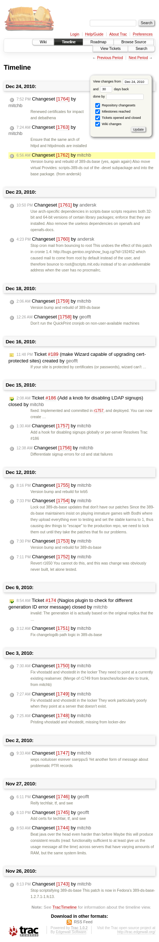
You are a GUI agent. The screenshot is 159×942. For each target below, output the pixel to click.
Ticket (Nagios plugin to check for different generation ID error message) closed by (70, 604)
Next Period (138, 58)
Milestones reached (112, 111)
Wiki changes (108, 124)
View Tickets (110, 49)
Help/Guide (94, 34)
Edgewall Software (71, 932)
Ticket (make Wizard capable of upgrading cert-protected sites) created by (77, 357)
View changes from (120, 81)
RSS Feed (83, 922)
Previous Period (110, 58)
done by (118, 96)
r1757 (99, 411)
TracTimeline (64, 907)
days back (114, 89)
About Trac (118, 34)
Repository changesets (115, 105)
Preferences (143, 34)
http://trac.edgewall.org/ (136, 932)
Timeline (68, 42)
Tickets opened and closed (118, 118)
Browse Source (133, 42)
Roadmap (98, 42)
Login (74, 34)
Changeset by (53, 155)
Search (141, 49)
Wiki (43, 42)
